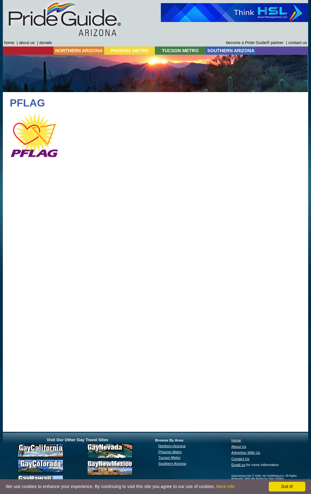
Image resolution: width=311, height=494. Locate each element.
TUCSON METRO (180, 50)
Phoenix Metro (170, 452)
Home (236, 440)
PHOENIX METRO (129, 50)
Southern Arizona (172, 463)
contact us (297, 42)
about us (27, 42)
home (9, 42)
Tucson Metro (169, 457)
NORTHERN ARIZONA (79, 50)
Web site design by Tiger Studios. (265, 478)
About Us (238, 446)
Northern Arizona (171, 446)
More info (225, 486)
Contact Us (240, 459)
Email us (238, 465)
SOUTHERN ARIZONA (231, 50)
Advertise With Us (245, 452)
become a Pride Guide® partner (255, 42)
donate (45, 42)
